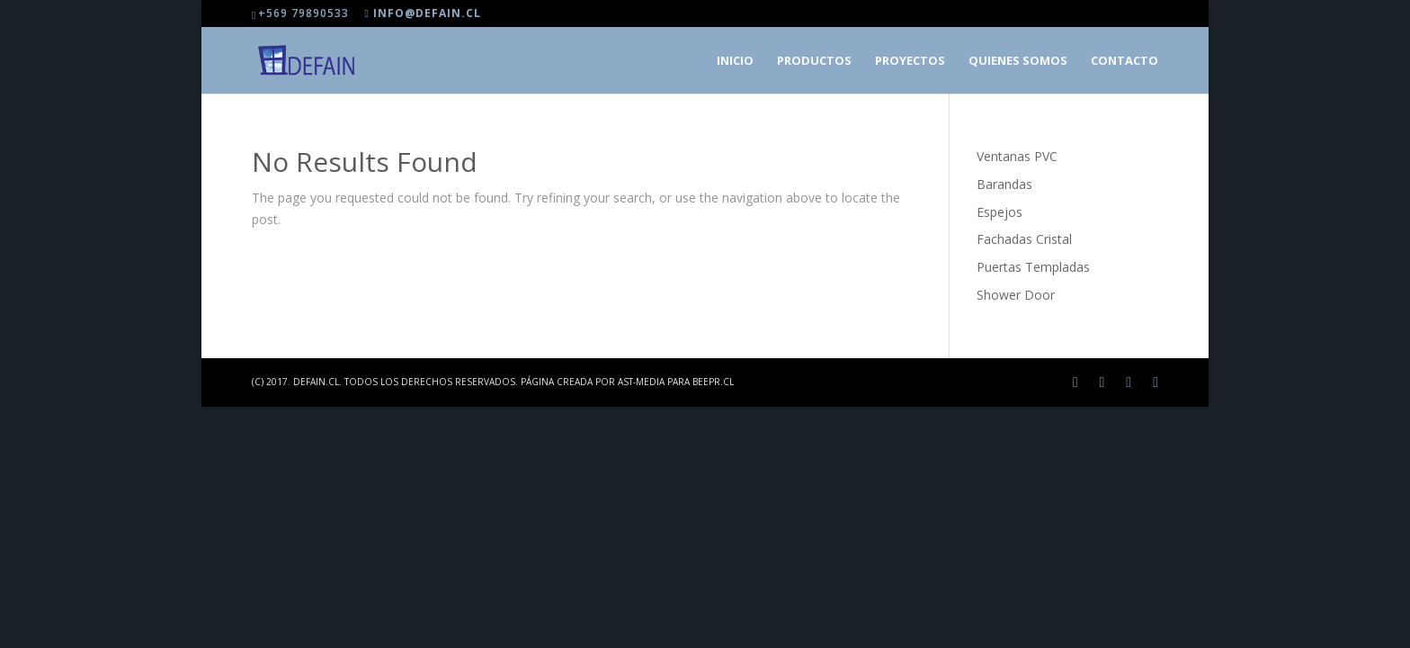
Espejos (999, 211)
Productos (814, 61)
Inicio (735, 61)
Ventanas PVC (1017, 156)
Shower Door (1016, 294)
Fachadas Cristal (1024, 239)
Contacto (1124, 61)
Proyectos (910, 61)
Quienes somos (1017, 61)
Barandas (1004, 184)
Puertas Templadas (1033, 266)
